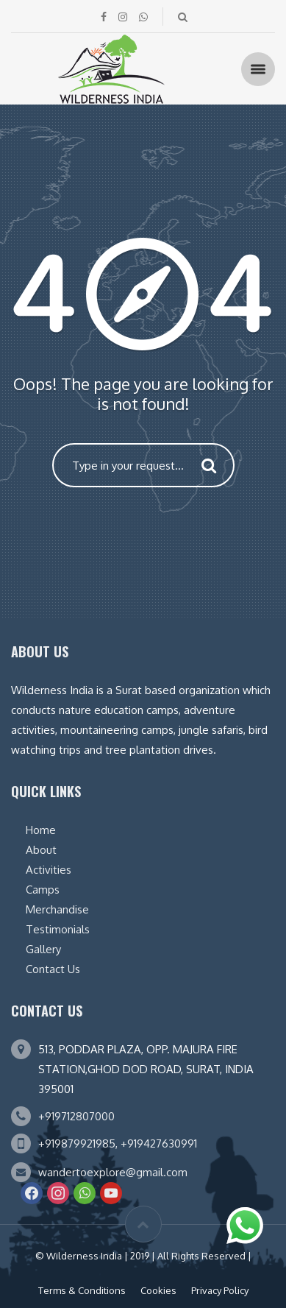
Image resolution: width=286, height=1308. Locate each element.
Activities (48, 870)
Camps (43, 890)
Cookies (158, 1290)
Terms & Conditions (82, 1290)
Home (41, 830)
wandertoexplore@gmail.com (112, 1172)
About (41, 850)
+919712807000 (76, 1116)
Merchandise (57, 909)
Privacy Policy (220, 1290)
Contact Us (53, 969)
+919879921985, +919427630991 (117, 1143)
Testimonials (58, 929)
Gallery (43, 949)
